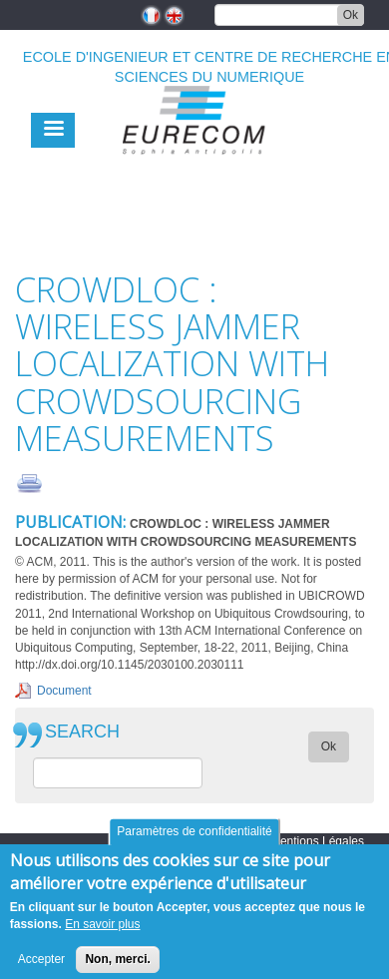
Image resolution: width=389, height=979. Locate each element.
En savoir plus (102, 933)
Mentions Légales (317, 841)
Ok (350, 15)
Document (64, 691)
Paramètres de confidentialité (194, 840)
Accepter (41, 967)
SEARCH (82, 732)
